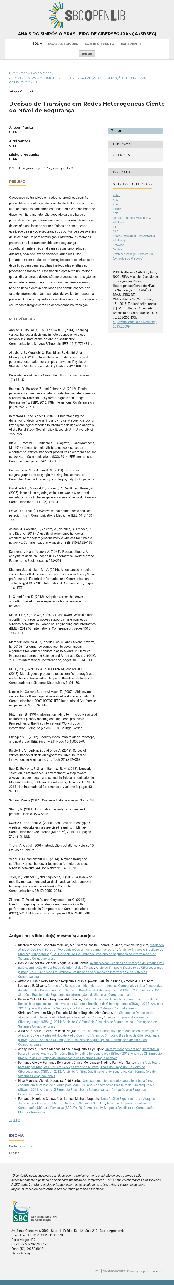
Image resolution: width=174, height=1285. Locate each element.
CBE (115, 213)
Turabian (118, 249)
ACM (116, 199)
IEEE (115, 227)
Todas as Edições (62, 43)
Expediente (131, 43)
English (14, 1153)
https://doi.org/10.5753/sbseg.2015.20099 (49, 168)
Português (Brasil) (21, 1146)
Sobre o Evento (99, 43)
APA (115, 204)
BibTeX (117, 208)
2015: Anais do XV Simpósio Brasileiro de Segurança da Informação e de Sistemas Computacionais (77, 80)
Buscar (87, 53)
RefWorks (119, 245)
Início (13, 73)
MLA (115, 231)
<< (10, 1120)
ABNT (116, 195)
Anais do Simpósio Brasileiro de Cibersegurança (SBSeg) (87, 33)
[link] (78, 479)
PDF (118, 130)
